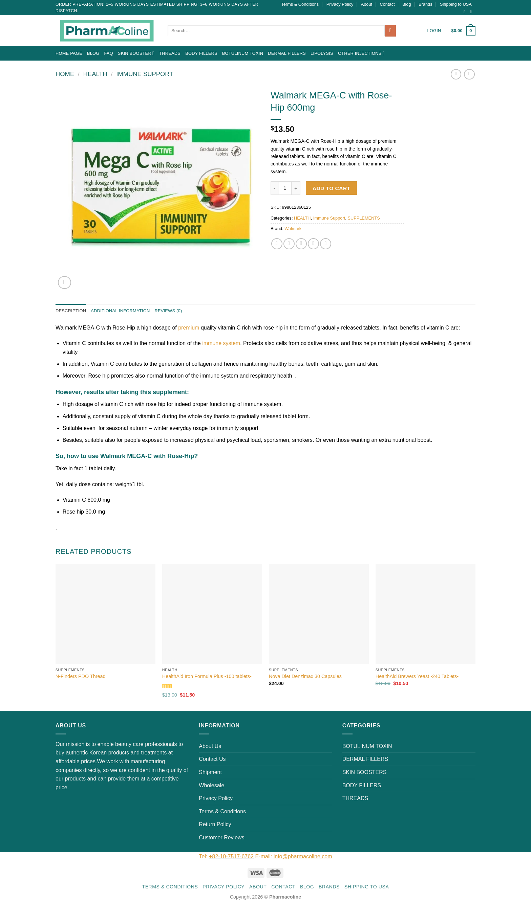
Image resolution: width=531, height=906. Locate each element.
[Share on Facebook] (276, 243)
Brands (425, 4)
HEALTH (95, 73)
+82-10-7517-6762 (231, 856)
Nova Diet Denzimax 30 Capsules (305, 676)
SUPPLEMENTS (363, 218)
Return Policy (215, 824)
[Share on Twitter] (289, 243)
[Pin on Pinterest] (313, 243)
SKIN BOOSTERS (364, 772)
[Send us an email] (472, 11)
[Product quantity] (285, 188)
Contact (387, 4)
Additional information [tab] (120, 310)
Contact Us (212, 759)
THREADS (169, 53)
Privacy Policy (340, 4)
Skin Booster (136, 53)
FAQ (108, 53)
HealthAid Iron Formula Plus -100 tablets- (207, 676)
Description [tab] (71, 310)
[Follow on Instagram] (466, 11)
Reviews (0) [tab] (168, 310)
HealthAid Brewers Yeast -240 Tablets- (417, 676)
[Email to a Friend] (301, 243)
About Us (210, 746)
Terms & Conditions (300, 4)
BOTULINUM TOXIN (242, 53)
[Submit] (390, 31)
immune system (220, 343)
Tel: (204, 856)
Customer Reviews (221, 837)
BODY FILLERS (201, 53)
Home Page (69, 53)
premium (188, 328)
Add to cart (332, 188)
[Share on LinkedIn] (325, 243)
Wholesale (211, 785)
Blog (406, 4)
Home (65, 73)
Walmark (292, 228)
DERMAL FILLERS (287, 53)
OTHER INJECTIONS (361, 53)
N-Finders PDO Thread (81, 676)
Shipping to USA (456, 4)
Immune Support (144, 73)
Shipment (210, 772)
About (366, 4)
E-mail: (293, 856)
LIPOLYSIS (322, 53)
